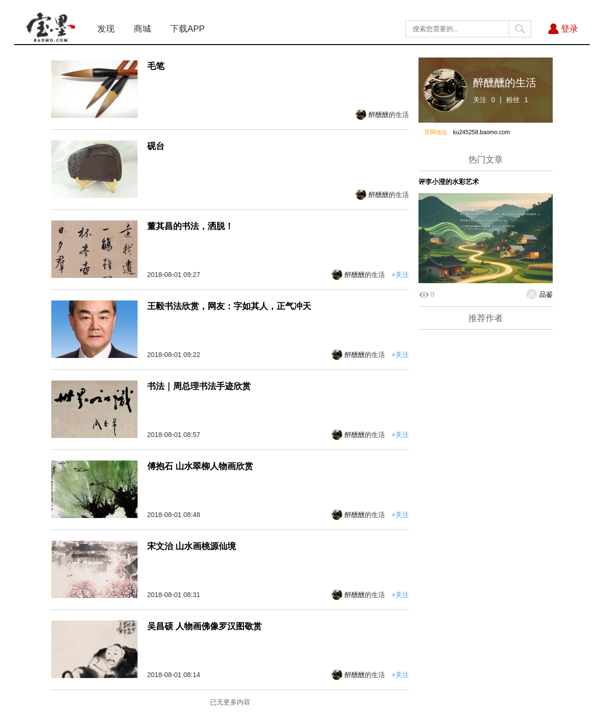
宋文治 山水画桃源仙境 (191, 546)
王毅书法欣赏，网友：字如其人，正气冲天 (229, 306)
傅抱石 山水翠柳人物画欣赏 (200, 466)
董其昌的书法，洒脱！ (190, 226)
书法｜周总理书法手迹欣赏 (199, 386)
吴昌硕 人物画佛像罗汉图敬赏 (204, 626)
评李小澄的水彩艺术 (448, 181)
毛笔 (155, 66)
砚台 (155, 146)
